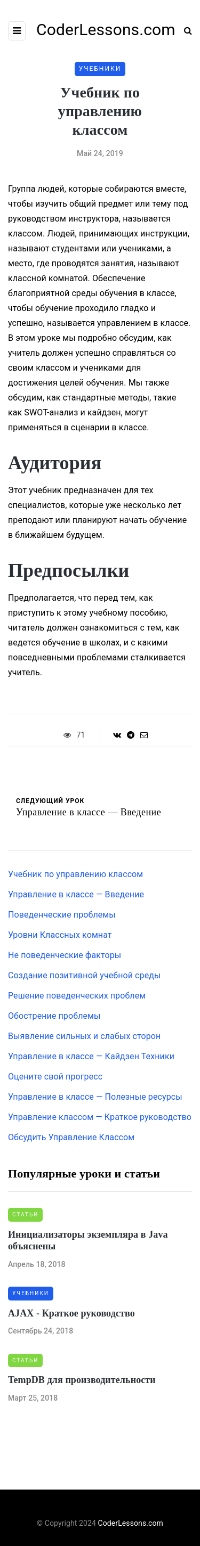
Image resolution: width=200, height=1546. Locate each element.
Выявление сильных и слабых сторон (84, 1036)
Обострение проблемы (54, 1016)
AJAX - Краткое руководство (71, 1313)
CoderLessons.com (130, 1523)
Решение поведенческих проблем (77, 996)
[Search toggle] (184, 31)
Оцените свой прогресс (55, 1076)
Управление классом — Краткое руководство (99, 1117)
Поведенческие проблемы (62, 915)
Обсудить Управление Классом (71, 1137)
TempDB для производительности (82, 1380)
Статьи (25, 1214)
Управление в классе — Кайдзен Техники (91, 1056)
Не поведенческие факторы (64, 955)
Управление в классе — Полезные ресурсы (95, 1097)
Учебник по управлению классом (75, 874)
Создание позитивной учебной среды (84, 975)
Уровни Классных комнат (60, 935)
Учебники (100, 68)
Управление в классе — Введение (76, 894)
